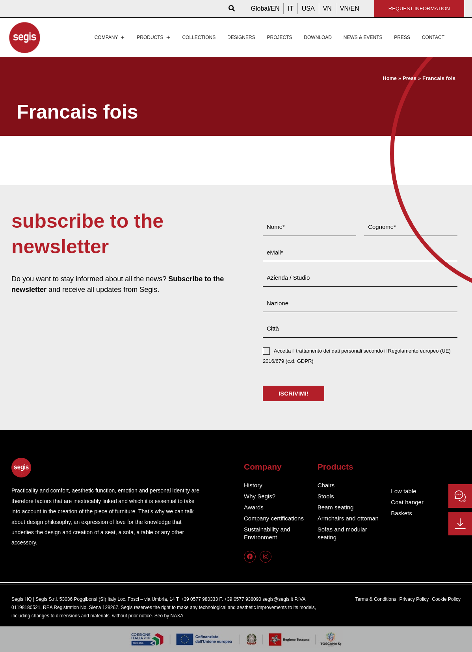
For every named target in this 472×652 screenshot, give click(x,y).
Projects (279, 37)
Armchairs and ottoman (350, 518)
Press (402, 37)
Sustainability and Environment (268, 533)
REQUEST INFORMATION (419, 8)
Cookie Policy (446, 599)
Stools (326, 496)
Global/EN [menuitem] (265, 8)
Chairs (327, 485)
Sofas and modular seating (344, 533)
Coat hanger (408, 502)
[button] (232, 9)
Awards (254, 507)
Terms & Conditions (375, 599)
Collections (199, 37)
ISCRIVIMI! (293, 393)
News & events (363, 37)
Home (388, 78)
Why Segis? (260, 496)
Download (318, 37)
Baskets (402, 513)
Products (153, 37)
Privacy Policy (414, 599)
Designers (241, 37)
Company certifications (276, 518)
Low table (404, 491)
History (254, 485)
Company (110, 37)
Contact (433, 37)
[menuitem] (265, 8)
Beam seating (337, 507)
